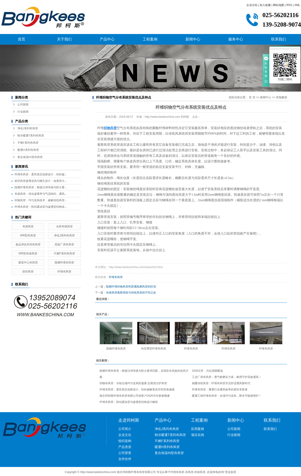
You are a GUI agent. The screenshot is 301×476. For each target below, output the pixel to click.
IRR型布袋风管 (28, 253)
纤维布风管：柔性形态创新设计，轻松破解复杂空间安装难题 (137, 389)
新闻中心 (192, 39)
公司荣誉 (124, 453)
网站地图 (278, 5)
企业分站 (251, 5)
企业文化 (124, 435)
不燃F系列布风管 (27, 142)
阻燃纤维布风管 (64, 262)
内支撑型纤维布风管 (153, 348)
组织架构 (124, 441)
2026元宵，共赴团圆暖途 (207, 370)
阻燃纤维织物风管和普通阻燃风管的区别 (131, 286)
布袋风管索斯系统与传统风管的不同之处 (131, 292)
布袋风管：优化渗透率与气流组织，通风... (41, 193)
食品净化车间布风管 (28, 244)
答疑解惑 (281, 97)
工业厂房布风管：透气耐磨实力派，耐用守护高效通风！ (226, 377)
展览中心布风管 (28, 262)
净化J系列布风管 (27, 128)
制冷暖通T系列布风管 (30, 135)
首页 (21, 39)
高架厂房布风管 (64, 244)
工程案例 (150, 39)
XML (297, 5)
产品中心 (107, 39)
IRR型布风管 (28, 235)
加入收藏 (265, 5)
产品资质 (124, 447)
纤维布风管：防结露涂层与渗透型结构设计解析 (129, 402)
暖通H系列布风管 (28, 149)
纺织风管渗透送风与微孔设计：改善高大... (41, 180)
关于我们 (64, 39)
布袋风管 (28, 226)
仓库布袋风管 (64, 226)
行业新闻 (22, 111)
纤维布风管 (64, 271)
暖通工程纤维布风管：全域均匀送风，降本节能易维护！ (226, 395)
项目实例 (197, 435)
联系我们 (278, 39)
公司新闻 (22, 104)
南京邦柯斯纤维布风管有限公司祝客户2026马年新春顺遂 (135, 395)
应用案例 (197, 429)
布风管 (189, 472)
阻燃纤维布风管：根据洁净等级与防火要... (41, 187)
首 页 (252, 97)
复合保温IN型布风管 (30, 157)
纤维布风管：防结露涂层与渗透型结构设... (41, 206)
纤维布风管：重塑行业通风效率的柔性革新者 (220, 389)
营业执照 (230, 472)
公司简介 (124, 429)
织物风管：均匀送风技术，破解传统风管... (41, 200)
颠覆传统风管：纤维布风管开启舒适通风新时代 (221, 383)
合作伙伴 (124, 459)
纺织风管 (28, 271)
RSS (289, 5)
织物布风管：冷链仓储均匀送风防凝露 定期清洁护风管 (133, 383)
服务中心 (235, 39)
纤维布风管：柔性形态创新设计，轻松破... (41, 174)
